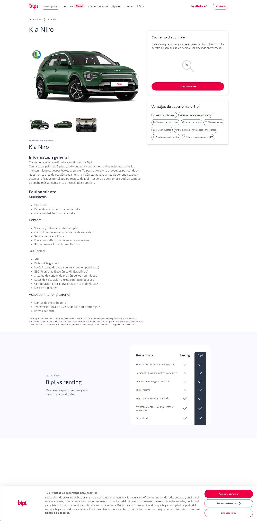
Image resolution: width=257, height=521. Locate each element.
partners (159, 501)
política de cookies (57, 512)
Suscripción (50, 6)
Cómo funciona (98, 6)
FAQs (140, 6)
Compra (68, 6)
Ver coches (35, 19)
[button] (34, 77)
